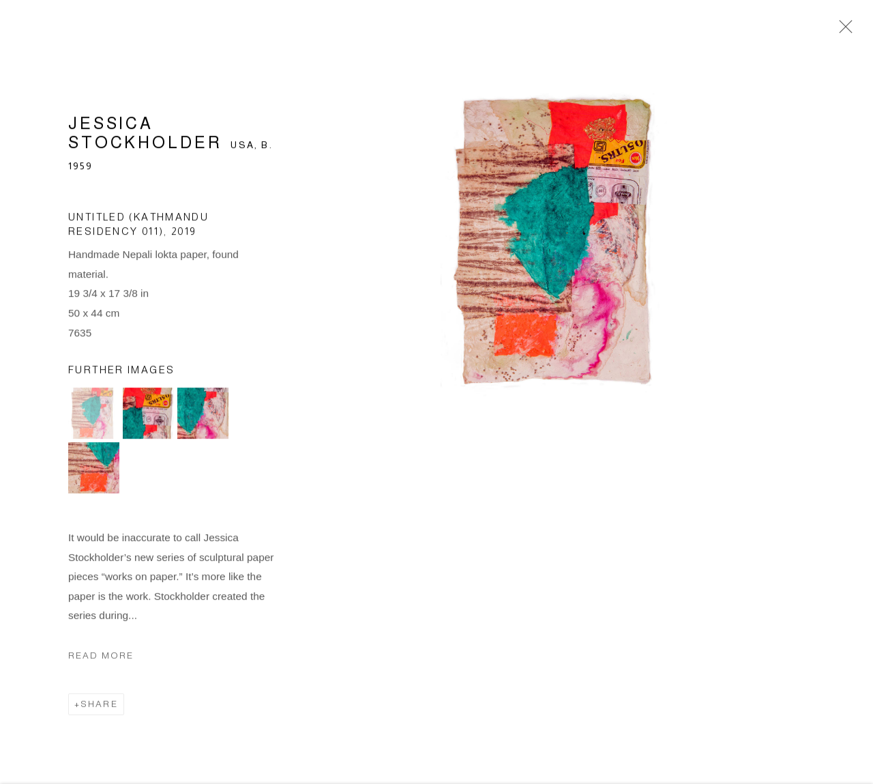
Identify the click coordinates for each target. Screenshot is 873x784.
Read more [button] (101, 657)
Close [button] (842, 30)
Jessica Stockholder (145, 135)
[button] (93, 415)
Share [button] (99, 706)
